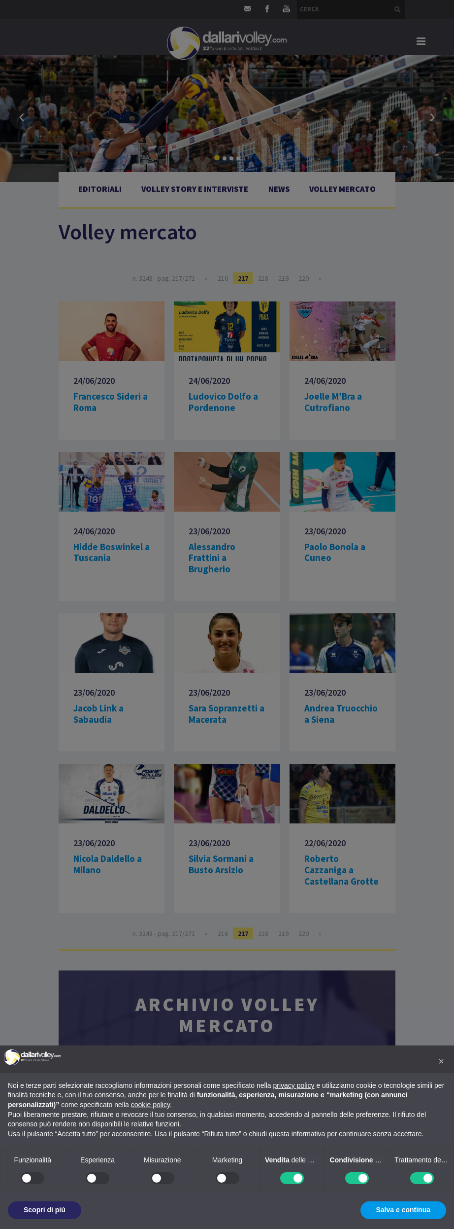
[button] (441, 1061)
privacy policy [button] (294, 1085)
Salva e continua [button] (403, 1210)
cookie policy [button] (150, 1105)
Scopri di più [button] (44, 1210)
